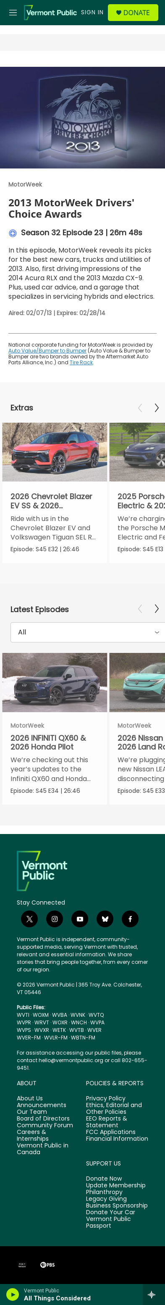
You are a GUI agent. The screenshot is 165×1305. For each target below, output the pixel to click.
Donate (136, 12)
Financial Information (117, 1139)
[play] (13, 1294)
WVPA (97, 1022)
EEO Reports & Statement (106, 1122)
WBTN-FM (83, 1037)
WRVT (41, 1022)
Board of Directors (43, 1119)
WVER (94, 1030)
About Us (30, 1098)
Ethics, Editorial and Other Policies (114, 1109)
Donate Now (104, 1179)
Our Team (32, 1112)
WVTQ (96, 1014)
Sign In (92, 12)
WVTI (23, 1014)
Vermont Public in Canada (42, 1149)
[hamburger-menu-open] (13, 12)
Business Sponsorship (117, 1205)
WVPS (24, 1030)
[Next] (156, 408)
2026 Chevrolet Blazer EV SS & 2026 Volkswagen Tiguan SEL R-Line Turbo (53, 510)
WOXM (41, 1014)
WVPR (24, 1022)
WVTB (76, 1030)
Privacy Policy (106, 1098)
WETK (59, 1030)
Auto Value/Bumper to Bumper (47, 350)
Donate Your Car (110, 1212)
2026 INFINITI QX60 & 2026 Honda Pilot (48, 742)
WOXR (60, 1022)
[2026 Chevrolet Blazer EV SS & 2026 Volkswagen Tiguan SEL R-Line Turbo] (54, 452)
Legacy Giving (106, 1199)
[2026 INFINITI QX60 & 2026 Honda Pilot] (54, 682)
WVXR (41, 1030)
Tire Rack (81, 362)
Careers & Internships (33, 1135)
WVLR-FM (56, 1037)
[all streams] (154, 1294)
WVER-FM (29, 1037)
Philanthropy (104, 1192)
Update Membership (116, 1185)
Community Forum (45, 1125)
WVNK (78, 1014)
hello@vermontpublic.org (71, 1060)
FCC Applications (111, 1132)
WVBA (59, 1014)
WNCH (79, 1022)
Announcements (41, 1105)
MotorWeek (25, 184)
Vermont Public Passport (108, 1222)
